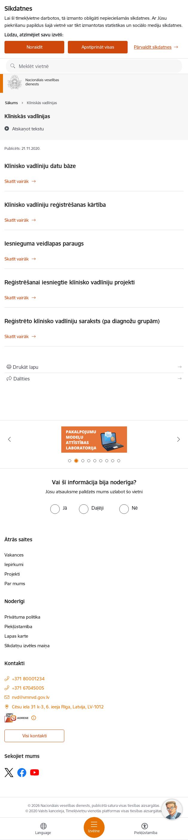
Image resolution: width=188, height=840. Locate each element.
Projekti (12, 574)
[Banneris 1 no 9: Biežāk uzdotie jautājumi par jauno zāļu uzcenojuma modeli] (94, 439)
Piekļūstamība (18, 626)
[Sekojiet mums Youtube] (34, 772)
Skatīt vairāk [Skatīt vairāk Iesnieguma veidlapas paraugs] (16, 259)
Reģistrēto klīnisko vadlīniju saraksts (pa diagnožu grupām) (82, 321)
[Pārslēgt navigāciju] (94, 827)
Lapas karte (16, 636)
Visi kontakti (34, 736)
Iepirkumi (13, 564)
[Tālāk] (178, 439)
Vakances (14, 555)
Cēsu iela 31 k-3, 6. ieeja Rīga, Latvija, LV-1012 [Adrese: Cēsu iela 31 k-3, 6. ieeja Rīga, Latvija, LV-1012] (58, 707)
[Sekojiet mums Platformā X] (8, 772)
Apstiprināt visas (98, 47)
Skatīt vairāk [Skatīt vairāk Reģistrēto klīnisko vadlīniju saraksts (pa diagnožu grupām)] (16, 336)
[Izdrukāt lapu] (94, 367)
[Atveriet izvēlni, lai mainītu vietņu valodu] (43, 829)
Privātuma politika (22, 617)
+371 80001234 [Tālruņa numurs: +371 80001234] (28, 679)
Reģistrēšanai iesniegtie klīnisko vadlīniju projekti (69, 282)
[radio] (58, 507)
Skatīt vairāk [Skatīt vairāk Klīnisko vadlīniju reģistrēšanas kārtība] (16, 220)
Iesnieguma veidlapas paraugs (44, 243)
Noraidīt (34, 47)
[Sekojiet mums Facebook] (21, 772)
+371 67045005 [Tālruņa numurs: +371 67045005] (28, 688)
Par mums (14, 583)
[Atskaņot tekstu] (28, 128)
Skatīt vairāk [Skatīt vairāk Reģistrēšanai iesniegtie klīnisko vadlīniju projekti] (16, 297)
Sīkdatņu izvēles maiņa (27, 645)
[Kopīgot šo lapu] (94, 378)
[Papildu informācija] (33, 718)
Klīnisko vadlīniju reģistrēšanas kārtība (55, 204)
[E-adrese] (16, 718)
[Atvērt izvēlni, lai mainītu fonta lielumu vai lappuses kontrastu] (144, 829)
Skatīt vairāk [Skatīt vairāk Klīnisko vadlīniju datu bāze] (16, 181)
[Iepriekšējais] (9, 439)
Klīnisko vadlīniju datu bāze (40, 165)
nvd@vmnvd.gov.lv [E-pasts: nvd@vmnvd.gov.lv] (30, 697)
